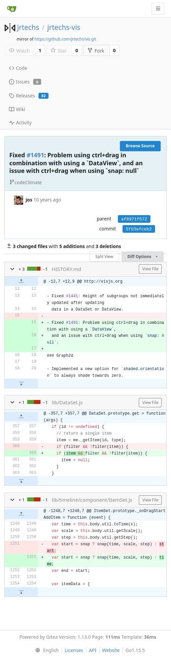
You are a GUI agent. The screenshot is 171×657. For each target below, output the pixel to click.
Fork (95, 51)
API (92, 650)
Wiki (17, 109)
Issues (25, 81)
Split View (104, 256)
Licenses (74, 650)
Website (111, 650)
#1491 (35, 155)
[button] (12, 269)
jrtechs (28, 27)
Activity (20, 122)
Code (18, 68)
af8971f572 (134, 219)
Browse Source (140, 146)
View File (150, 269)
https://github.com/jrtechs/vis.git (65, 39)
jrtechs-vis (63, 27)
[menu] (46, 650)
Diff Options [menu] (143, 256)
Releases (28, 95)
